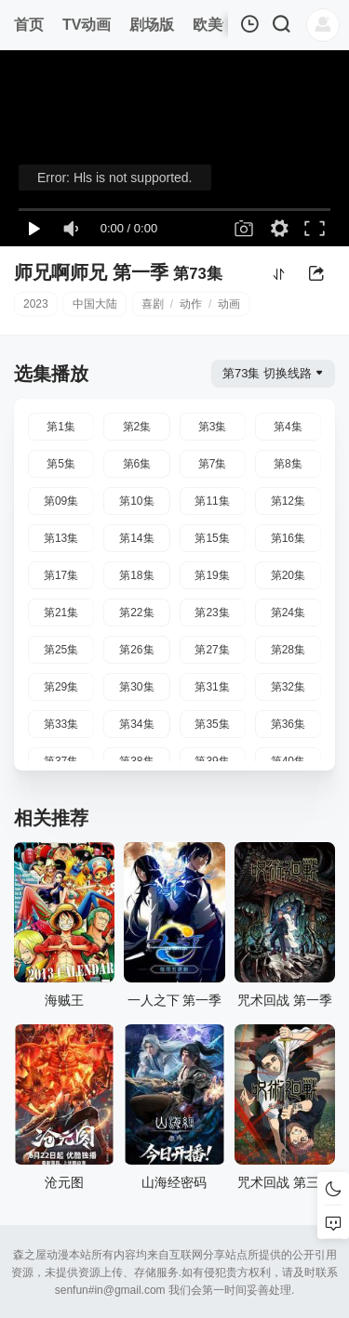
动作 (191, 303)
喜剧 (152, 303)
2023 (35, 303)
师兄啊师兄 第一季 (91, 272)
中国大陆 (95, 303)
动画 (229, 303)
